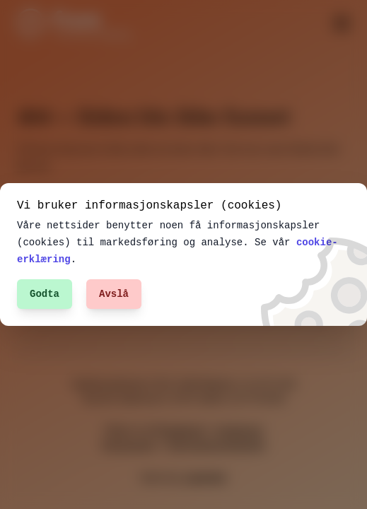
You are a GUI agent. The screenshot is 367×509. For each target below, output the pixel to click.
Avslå (114, 293)
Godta (44, 293)
